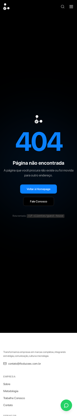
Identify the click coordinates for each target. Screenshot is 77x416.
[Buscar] (62, 6)
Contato (8, 405)
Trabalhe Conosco (14, 398)
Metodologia (10, 391)
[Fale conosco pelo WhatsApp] (66, 405)
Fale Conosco (38, 201)
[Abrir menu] (71, 6)
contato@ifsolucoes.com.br (22, 363)
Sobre (6, 384)
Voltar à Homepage (38, 189)
